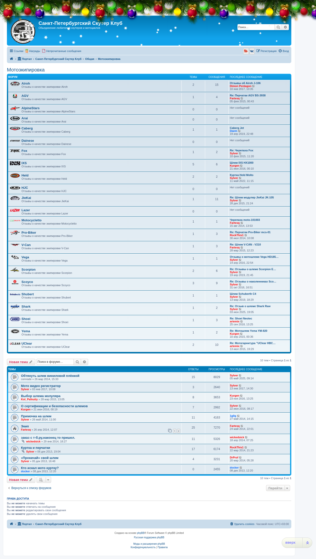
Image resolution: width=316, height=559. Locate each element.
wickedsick (33, 441)
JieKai (26, 198)
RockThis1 (237, 235)
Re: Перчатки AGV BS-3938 (248, 95)
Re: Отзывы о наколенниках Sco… (253, 281)
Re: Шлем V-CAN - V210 (245, 244)
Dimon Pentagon (240, 86)
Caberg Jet (237, 127)
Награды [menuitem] (34, 51)
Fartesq (235, 98)
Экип (25, 426)
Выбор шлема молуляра (40, 396)
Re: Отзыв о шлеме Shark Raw (250, 306)
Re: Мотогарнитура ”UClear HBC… (253, 343)
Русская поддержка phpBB (149, 537)
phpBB (140, 533)
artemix (234, 321)
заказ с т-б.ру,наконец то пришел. (48, 437)
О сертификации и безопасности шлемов (54, 406)
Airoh (25, 83)
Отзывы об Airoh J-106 (245, 83)
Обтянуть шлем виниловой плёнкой (50, 376)
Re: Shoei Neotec (241, 318)
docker (25, 471)
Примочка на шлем (36, 416)
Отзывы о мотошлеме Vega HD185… (254, 256)
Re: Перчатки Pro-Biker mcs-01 (250, 232)
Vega (25, 257)
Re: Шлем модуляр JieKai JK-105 (252, 197)
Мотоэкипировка (26, 69)
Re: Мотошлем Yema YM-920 (248, 330)
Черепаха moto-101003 (245, 219)
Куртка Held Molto (242, 175)
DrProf (234, 457)
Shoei (25, 319)
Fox (24, 151)
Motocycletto (31, 220)
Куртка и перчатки (35, 448)
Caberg (27, 128)
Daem (233, 130)
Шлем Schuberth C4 (243, 293)
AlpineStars (30, 108)
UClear (26, 343)
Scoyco (27, 282)
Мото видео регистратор (41, 386)
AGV (25, 96)
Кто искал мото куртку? (40, 468)
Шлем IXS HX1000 (242, 162)
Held (25, 175)
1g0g (233, 415)
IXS (24, 163)
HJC (24, 188)
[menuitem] (61, 51)
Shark (26, 306)
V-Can (26, 245)
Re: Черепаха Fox (241, 150)
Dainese (27, 140)
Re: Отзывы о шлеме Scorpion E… (253, 269)
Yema (25, 331)
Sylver (234, 153)
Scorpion (28, 269)
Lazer (25, 210)
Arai (24, 118)
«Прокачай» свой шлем (40, 458)
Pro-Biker (28, 232)
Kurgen (234, 165)
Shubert (27, 294)
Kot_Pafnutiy (29, 399)
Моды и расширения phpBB (149, 543)
